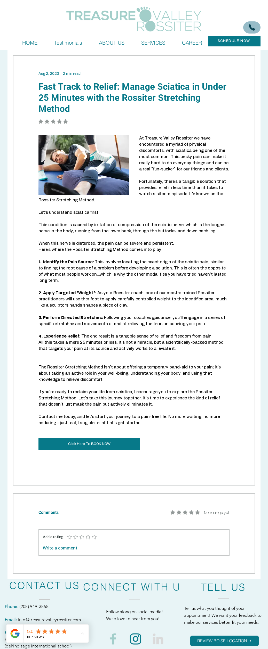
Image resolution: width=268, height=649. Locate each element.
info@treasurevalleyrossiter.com (49, 619)
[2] (113, 638)
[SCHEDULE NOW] (234, 41)
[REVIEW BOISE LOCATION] (224, 641)
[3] (158, 638)
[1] (135, 638)
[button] (153, 43)
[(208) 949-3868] (252, 27)
